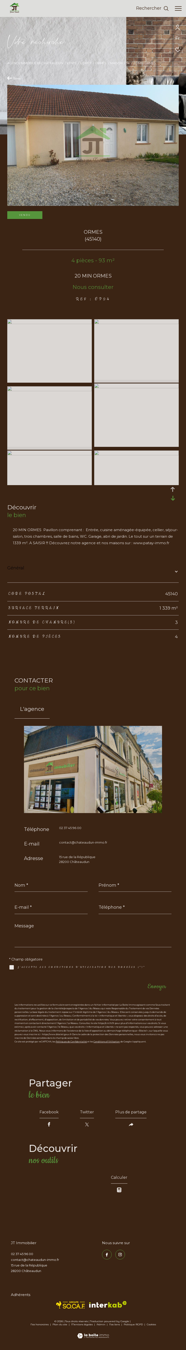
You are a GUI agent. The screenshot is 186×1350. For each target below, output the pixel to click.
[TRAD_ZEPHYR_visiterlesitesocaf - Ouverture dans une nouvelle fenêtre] (70, 1305)
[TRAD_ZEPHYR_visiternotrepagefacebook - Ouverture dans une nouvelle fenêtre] (107, 1254)
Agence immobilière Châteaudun (35, 63)
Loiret (85, 63)
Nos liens (115, 1324)
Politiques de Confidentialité (71, 1041)
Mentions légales (82, 1324)
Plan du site (60, 1324)
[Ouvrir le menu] (178, 8)
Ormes (100, 63)
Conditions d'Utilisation (106, 1041)
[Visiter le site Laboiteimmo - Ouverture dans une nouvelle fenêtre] (93, 1332)
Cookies (151, 1324)
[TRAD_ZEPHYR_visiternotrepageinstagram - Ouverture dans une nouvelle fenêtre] (120, 1254)
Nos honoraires (40, 1324)
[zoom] (49, 322)
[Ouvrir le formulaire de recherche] (152, 8)
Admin (101, 1324)
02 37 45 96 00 (70, 828)
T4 (128, 63)
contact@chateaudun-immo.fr (83, 842)
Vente (72, 63)
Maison (116, 63)
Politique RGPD (133, 1324)
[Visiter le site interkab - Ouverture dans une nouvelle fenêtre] (108, 1304)
